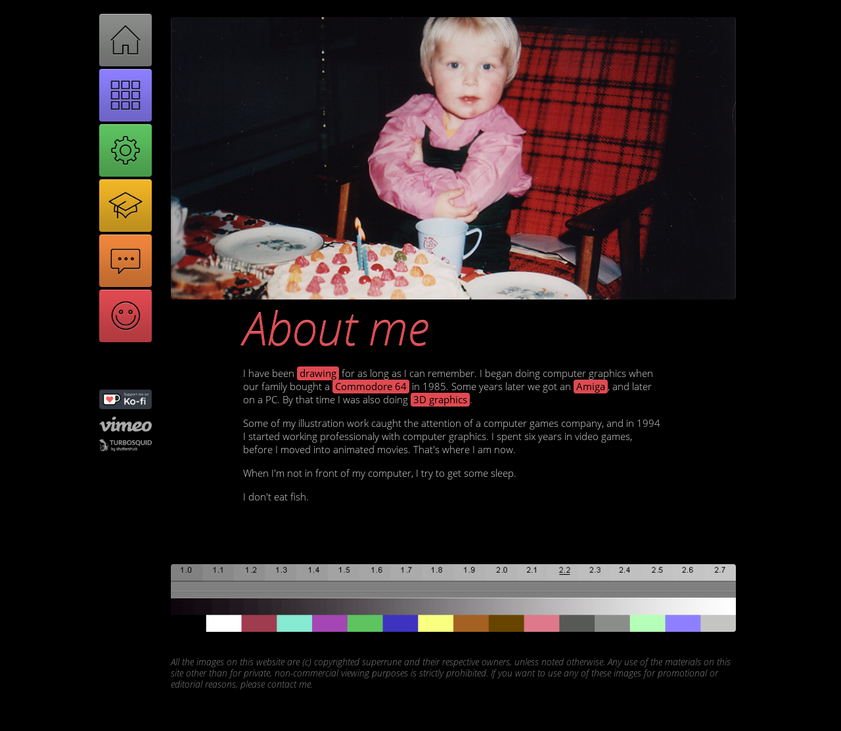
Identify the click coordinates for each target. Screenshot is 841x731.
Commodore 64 (371, 386)
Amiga (590, 386)
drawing (318, 373)
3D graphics (440, 400)
